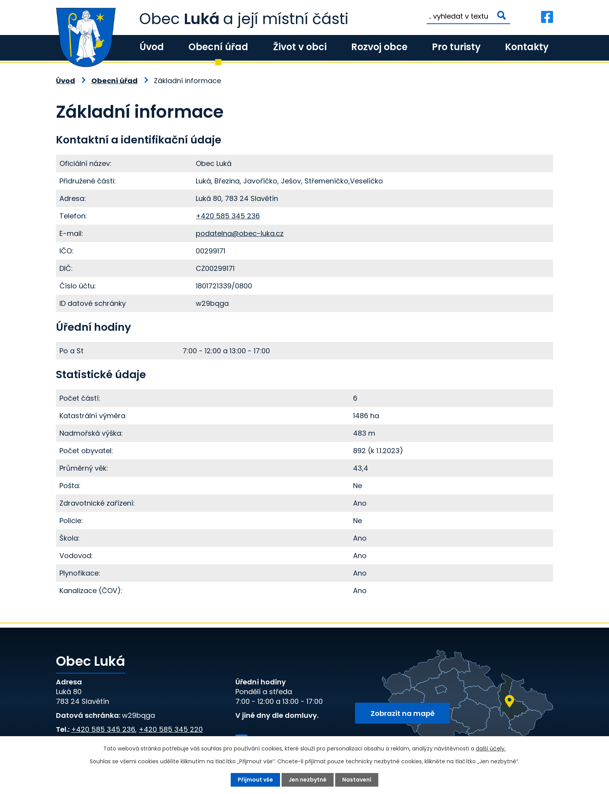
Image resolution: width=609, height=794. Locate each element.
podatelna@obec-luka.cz (240, 233)
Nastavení (356, 780)
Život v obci (300, 46)
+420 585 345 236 (228, 216)
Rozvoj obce (379, 46)
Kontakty (526, 46)
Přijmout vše (255, 780)
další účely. (491, 748)
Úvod (151, 46)
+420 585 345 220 (171, 729)
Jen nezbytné (308, 780)
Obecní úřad (218, 46)
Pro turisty (456, 46)
